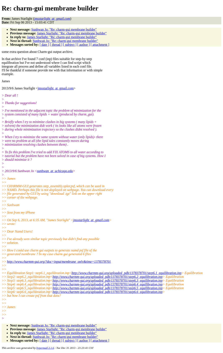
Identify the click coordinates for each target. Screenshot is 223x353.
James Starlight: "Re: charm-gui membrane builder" (72, 33)
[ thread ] (56, 44)
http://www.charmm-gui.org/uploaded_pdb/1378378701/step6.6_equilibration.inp (107, 292)
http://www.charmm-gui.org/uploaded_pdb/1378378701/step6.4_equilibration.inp (107, 284)
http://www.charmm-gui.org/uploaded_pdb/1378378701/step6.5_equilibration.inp (107, 288)
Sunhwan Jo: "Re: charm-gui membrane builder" (64, 29)
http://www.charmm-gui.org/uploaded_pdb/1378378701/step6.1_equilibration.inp (126, 273)
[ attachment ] (100, 44)
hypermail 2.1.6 (45, 347)
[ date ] (44, 44)
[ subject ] (69, 44)
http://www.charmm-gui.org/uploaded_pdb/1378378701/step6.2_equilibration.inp (107, 276)
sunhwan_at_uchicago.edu (55, 171)
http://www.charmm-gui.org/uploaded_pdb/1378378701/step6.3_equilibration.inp (107, 280)
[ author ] (83, 44)
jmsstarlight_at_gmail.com (56, 88)
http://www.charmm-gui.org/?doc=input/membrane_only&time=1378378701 (59, 261)
